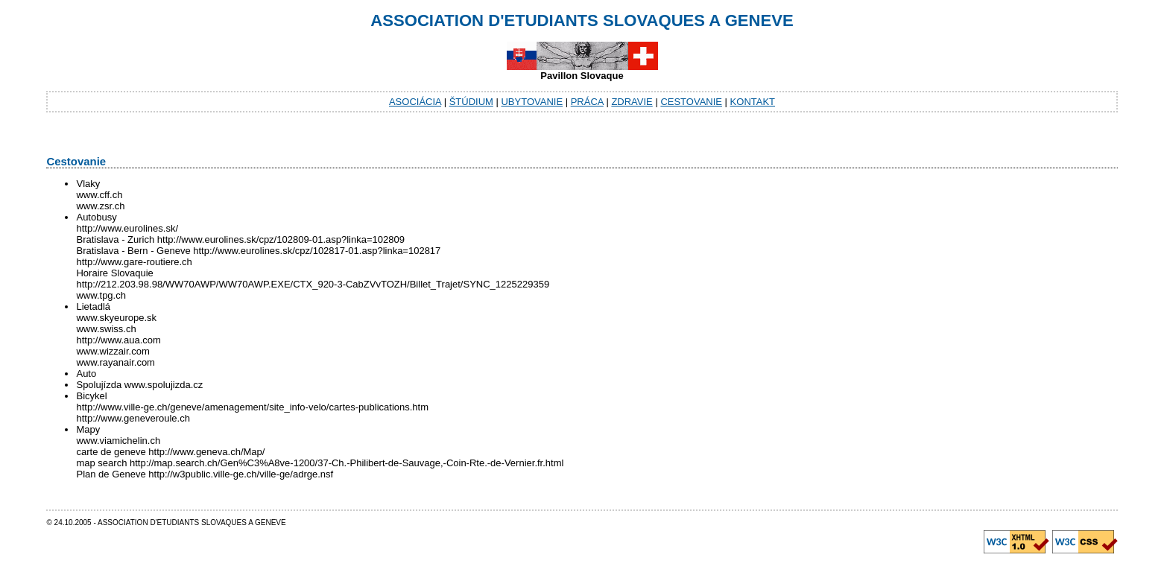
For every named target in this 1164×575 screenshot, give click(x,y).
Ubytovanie (532, 101)
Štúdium (471, 101)
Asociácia (415, 101)
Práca (587, 101)
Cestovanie (691, 101)
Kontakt (752, 101)
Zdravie (631, 101)
